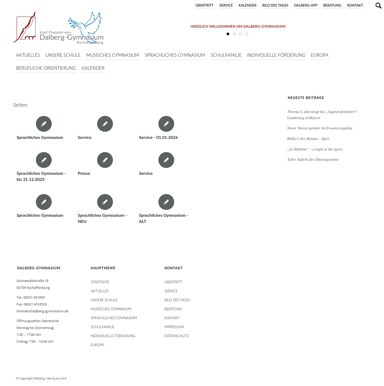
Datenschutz (176, 336)
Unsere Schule (104, 300)
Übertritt (205, 5)
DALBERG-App (305, 5)
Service (226, 5)
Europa (97, 345)
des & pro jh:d (57, 378)
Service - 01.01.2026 (158, 137)
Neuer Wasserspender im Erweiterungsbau (319, 128)
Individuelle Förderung (113, 336)
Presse (84, 173)
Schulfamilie (102, 327)
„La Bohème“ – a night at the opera (315, 149)
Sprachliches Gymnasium (40, 137)
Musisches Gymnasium (111, 309)
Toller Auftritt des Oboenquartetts (313, 159)
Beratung (332, 5)
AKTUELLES (100, 291)
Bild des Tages (275, 5)
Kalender (247, 5)
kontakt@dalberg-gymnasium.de (42, 311)
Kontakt (355, 5)
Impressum (174, 327)
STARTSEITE (100, 282)
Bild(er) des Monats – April (308, 138)
